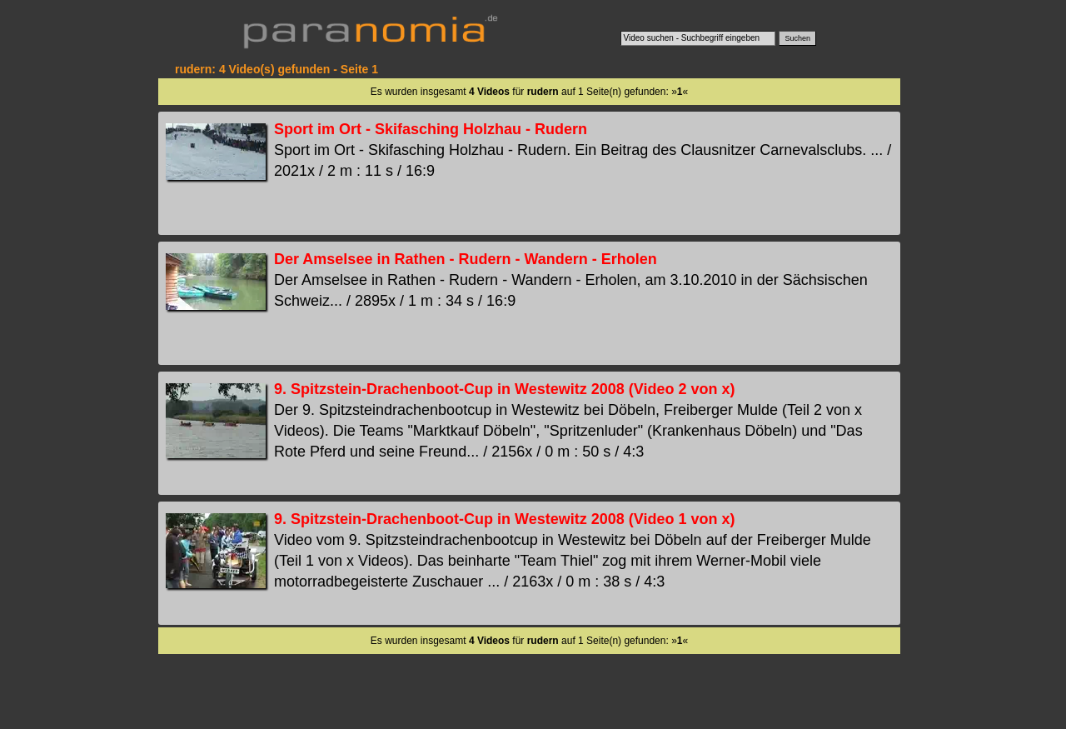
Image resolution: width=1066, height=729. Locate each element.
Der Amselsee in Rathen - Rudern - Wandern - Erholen (465, 259)
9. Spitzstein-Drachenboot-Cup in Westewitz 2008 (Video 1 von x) (504, 519)
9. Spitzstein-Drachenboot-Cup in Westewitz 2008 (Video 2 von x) (504, 389)
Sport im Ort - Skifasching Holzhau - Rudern (430, 129)
